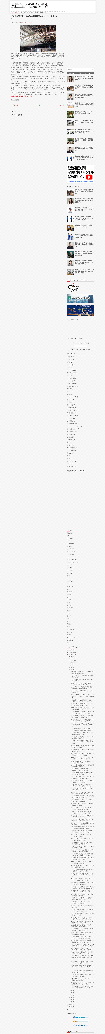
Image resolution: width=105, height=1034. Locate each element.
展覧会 (69, 453)
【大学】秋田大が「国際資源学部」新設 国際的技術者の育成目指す (81, 933)
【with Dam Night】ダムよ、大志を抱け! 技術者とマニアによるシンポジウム (81, 819)
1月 (71, 1002)
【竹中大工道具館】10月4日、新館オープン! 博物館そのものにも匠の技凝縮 (82, 769)
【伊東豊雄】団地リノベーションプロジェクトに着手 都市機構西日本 (81, 902)
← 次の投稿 (14, 105)
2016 (70, 652)
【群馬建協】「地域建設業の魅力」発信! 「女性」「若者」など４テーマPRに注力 (81, 700)
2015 (70, 654)
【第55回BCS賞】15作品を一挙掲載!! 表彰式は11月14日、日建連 (82, 746)
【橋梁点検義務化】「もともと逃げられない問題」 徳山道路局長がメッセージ (81, 987)
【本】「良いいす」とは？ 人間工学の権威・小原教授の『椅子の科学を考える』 (81, 949)
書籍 (68, 394)
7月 (71, 669)
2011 (70, 1009)
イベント (69, 365)
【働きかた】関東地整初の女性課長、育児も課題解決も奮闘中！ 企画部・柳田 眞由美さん (84, 95)
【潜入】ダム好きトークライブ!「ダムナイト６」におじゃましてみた (82, 835)
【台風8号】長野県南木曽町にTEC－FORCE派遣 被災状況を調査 (82, 847)
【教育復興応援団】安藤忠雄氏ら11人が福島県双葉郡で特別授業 (82, 804)
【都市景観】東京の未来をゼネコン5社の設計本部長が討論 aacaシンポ (82, 883)
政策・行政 (70, 370)
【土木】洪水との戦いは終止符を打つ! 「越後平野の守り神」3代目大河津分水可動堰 (82, 945)
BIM (68, 389)
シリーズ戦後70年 (72, 450)
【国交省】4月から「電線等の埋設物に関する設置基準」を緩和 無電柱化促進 (84, 104)
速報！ (69, 445)
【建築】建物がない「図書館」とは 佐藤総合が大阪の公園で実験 (81, 894)
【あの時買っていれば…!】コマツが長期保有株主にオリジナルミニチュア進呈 (82, 831)
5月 (71, 993)
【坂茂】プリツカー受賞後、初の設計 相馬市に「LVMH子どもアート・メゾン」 (81, 952)
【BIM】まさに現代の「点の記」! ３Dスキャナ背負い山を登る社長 (81, 862)
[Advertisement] (73, 5)
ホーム (38, 105)
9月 (71, 665)
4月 (71, 995)
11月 (71, 660)
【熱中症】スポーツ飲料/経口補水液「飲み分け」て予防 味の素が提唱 (82, 823)
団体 (68, 362)
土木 (68, 367)
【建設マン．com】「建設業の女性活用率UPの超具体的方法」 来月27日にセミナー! (82, 918)
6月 (71, 990)
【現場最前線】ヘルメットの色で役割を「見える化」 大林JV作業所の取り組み (81, 891)
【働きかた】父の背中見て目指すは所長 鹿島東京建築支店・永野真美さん (84, 149)
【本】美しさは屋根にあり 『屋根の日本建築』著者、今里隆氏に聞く (81, 737)
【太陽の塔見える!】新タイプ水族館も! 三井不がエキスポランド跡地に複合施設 (81, 785)
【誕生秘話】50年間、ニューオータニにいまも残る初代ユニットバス (82, 733)
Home (13, 12)
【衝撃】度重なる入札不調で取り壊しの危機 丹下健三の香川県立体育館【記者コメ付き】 (82, 957)
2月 (71, 999)
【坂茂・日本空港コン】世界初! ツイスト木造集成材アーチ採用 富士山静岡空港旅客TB (82, 696)
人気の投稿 (71, 73)
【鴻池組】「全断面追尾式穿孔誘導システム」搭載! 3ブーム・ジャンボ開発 (81, 812)
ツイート (13, 18)
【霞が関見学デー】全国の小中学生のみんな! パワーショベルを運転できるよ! (82, 962)
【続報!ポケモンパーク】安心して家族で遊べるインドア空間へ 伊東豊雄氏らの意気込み (82, 724)
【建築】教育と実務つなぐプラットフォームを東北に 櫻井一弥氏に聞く (81, 781)
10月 (71, 663)
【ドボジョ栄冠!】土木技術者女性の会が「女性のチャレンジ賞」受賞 (82, 975)
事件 (68, 455)
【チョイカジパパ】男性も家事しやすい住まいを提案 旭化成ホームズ (81, 839)
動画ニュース (71, 466)
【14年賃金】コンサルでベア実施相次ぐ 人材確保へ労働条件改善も (82, 979)
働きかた (69, 405)
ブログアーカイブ (88, 73)
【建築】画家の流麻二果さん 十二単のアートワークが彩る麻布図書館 (81, 800)
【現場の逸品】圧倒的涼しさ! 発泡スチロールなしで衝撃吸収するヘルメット (82, 762)
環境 (68, 442)
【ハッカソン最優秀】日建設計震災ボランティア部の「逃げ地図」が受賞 (81, 910)
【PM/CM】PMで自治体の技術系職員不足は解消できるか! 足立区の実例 (82, 922)
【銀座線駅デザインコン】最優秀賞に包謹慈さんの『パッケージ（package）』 (81, 683)
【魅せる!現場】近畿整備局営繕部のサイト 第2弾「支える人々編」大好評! (82, 879)
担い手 (69, 399)
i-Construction (71, 423)
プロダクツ (70, 378)
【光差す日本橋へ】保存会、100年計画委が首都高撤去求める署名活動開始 (81, 687)
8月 (71, 667)
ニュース (69, 381)
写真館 (69, 464)
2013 (70, 1005)
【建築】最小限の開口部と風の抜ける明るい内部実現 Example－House (81, 971)
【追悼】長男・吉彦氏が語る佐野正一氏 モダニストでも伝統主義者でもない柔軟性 (84, 253)
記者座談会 (70, 407)
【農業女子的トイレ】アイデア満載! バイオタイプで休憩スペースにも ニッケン (82, 816)
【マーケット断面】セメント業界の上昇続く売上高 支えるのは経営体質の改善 (81, 937)
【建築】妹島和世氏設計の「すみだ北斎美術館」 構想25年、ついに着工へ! (81, 716)
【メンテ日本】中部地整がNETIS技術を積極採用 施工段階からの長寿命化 (81, 773)
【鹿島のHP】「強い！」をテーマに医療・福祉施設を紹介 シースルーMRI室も (82, 777)
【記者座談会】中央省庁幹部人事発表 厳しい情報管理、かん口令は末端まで (81, 870)
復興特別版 (70, 373)
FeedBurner (83, 349)
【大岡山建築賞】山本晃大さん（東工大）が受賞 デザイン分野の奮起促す (81, 925)
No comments (28, 22)
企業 (68, 357)
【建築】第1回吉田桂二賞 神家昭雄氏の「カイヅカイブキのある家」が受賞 (82, 850)
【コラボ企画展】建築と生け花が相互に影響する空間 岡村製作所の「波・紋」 (81, 854)
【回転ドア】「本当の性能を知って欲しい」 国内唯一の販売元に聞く (84, 121)
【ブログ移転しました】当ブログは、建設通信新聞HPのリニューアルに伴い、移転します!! (84, 131)
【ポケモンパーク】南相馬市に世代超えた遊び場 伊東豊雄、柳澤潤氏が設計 (81, 792)
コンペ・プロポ (71, 410)
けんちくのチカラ (72, 429)
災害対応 (69, 421)
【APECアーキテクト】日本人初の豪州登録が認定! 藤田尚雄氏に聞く (82, 672)
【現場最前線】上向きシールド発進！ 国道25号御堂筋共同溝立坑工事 (84, 113)
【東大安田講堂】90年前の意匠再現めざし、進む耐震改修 (34, 16)
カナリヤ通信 (71, 461)
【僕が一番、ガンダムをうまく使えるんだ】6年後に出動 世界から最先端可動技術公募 (82, 887)
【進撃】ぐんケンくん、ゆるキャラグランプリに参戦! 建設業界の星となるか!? (81, 808)
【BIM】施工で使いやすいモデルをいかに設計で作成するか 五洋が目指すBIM (81, 758)
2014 (70, 656)
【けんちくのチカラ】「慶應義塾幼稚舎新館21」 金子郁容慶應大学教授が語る (84, 140)
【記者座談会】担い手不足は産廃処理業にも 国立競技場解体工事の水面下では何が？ (82, 941)
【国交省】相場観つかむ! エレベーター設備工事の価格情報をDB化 (82, 866)
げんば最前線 (71, 386)
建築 (16, 12)
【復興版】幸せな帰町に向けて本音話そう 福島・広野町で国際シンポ (81, 898)
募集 (68, 391)
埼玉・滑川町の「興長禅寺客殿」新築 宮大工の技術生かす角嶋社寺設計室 (84, 87)
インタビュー (71, 397)
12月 (71, 658)
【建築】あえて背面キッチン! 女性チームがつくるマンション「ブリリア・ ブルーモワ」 (82, 874)
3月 (71, 997)
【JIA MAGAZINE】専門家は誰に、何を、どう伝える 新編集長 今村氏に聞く (82, 704)
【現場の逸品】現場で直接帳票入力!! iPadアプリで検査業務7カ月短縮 (82, 858)
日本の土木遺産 (71, 447)
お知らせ (69, 437)
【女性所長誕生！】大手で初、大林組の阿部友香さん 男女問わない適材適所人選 (84, 78)
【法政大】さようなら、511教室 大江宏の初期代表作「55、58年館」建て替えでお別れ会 (84, 271)
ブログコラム (71, 415)
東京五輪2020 (71, 431)
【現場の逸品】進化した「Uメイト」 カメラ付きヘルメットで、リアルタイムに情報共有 (85, 209)
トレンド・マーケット (73, 426)
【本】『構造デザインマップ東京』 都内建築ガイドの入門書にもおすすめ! (81, 929)
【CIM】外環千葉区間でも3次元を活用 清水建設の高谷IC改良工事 (82, 708)
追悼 (68, 458)
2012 (70, 1007)
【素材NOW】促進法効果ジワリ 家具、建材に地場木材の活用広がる (82, 765)
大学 (68, 402)
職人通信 (69, 434)
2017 (70, 650)
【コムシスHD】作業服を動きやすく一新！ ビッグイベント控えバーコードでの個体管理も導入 (84, 157)
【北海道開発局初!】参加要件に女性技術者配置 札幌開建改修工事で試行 (82, 843)
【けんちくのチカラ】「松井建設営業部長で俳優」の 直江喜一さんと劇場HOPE (81, 720)
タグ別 (79, 73)
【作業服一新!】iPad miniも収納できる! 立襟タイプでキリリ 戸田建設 (82, 754)
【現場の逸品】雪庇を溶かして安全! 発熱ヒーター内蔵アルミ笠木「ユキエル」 (82, 712)
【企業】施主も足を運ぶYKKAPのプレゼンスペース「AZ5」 (84, 226)
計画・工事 (70, 383)
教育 (68, 375)
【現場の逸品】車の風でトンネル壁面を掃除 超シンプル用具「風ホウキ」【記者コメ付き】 (82, 967)
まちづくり (70, 418)
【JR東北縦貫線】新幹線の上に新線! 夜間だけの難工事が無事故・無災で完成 (82, 827)
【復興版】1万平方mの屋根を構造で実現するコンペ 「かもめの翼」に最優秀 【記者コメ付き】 (82, 741)
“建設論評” (70, 439)
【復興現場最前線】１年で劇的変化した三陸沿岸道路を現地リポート (81, 750)
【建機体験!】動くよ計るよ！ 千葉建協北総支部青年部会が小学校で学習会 (82, 983)
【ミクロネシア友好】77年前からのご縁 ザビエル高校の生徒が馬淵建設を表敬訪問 (82, 729)
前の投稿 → (62, 105)
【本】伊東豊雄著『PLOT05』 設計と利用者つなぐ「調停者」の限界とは (82, 796)
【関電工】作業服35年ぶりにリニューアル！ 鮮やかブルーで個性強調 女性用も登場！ (84, 235)
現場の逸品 (70, 413)
